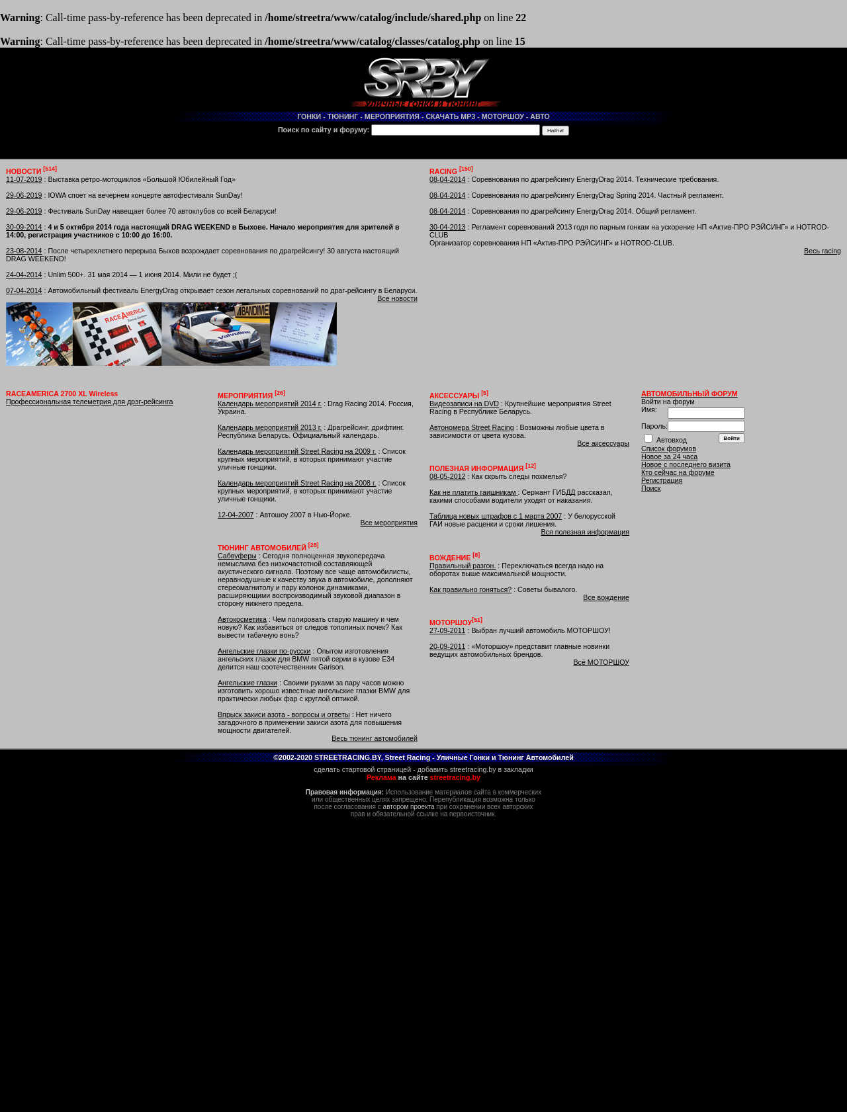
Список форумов (668, 448)
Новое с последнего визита (686, 464)
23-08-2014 (24, 251)
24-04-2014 (24, 274)
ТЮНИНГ (343, 116)
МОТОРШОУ (503, 116)
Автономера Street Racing (471, 427)
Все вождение (606, 597)
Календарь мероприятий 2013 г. (270, 427)
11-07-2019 (24, 179)
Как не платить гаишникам (473, 492)
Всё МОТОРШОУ (601, 662)
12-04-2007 (236, 515)
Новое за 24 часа (669, 456)
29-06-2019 (24, 195)
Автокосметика (242, 619)
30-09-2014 (24, 227)
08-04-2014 (447, 179)
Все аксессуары (603, 443)
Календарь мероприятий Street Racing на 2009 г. (297, 451)
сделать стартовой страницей (362, 769)
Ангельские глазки (247, 683)
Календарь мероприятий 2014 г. (270, 403)
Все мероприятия (389, 523)
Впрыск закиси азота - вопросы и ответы (284, 714)
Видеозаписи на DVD (464, 403)
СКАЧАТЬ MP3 (450, 116)
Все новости (397, 298)
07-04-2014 (24, 290)
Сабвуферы (237, 556)
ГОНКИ (309, 116)
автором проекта (409, 806)
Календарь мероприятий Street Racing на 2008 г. (297, 483)
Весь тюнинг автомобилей (375, 738)
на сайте (423, 777)
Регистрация (661, 480)
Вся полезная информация (585, 532)
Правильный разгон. (462, 566)
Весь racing (822, 251)
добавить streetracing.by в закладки (475, 769)
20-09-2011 (447, 646)
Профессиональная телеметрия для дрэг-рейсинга (89, 402)
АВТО (540, 116)
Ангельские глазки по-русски (264, 651)
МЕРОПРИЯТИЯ (392, 116)
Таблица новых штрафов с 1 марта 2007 (495, 516)
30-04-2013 (447, 227)
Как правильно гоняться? (470, 589)
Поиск (651, 488)
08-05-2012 (447, 476)
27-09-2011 (447, 630)
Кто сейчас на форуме (678, 472)
